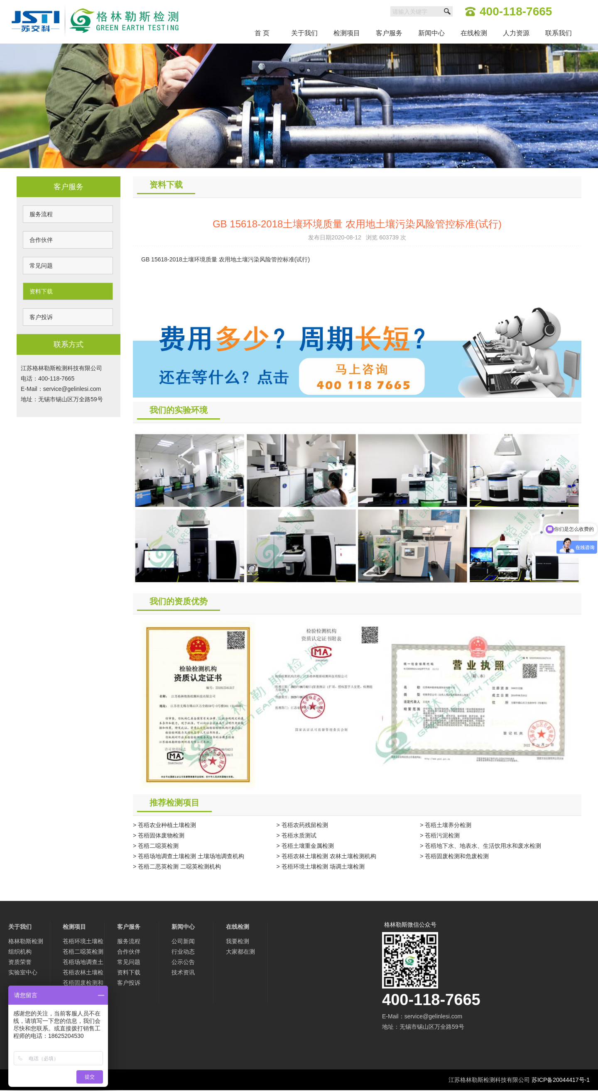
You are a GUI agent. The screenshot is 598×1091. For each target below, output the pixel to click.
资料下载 (41, 291)
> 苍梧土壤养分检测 (445, 825)
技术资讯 (183, 972)
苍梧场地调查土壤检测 (83, 963)
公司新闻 (183, 941)
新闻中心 (431, 33)
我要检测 (237, 941)
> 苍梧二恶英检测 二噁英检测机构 (177, 866)
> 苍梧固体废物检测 (158, 835)
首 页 (262, 33)
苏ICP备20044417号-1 (561, 1079)
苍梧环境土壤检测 (83, 942)
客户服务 (389, 33)
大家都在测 (240, 951)
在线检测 (474, 33)
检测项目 (346, 33)
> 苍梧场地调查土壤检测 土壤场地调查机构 (188, 856)
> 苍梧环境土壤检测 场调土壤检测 (321, 866)
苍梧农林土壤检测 (83, 973)
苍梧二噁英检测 (83, 951)
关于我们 (304, 33)
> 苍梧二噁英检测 (156, 845)
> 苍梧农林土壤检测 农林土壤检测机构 (326, 856)
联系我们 (558, 33)
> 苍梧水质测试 (296, 835)
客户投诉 (41, 317)
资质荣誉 (20, 962)
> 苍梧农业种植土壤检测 (164, 825)
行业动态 (183, 951)
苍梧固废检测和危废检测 (83, 983)
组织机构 (20, 951)
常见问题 (41, 265)
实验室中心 (22, 972)
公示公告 (183, 962)
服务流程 (41, 214)
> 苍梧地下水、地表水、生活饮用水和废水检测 (480, 845)
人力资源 (516, 33)
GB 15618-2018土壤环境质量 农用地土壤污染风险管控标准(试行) (225, 259)
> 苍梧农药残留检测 (302, 825)
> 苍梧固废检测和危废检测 (454, 856)
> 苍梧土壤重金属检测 (305, 845)
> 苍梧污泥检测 (440, 835)
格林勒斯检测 (25, 941)
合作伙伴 (41, 240)
